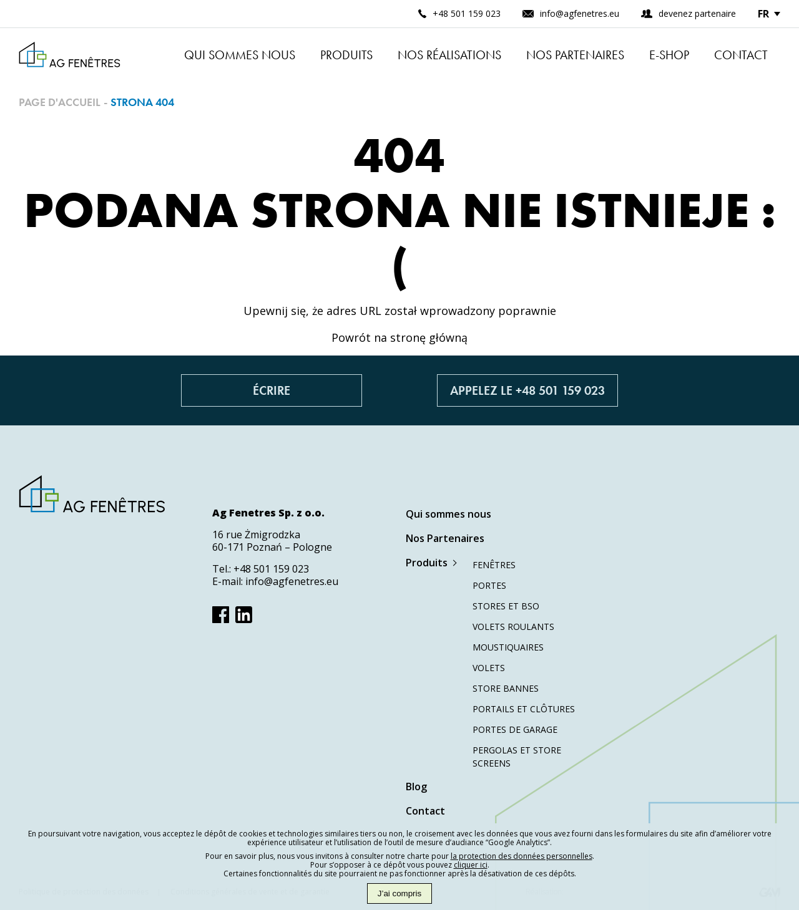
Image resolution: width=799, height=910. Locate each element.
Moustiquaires (508, 647)
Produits (346, 55)
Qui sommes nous (239, 55)
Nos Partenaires (575, 55)
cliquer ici (471, 864)
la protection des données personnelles (521, 856)
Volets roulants (513, 626)
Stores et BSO (506, 606)
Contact (741, 55)
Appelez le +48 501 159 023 (527, 390)
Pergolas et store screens (517, 756)
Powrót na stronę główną (399, 337)
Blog (416, 786)
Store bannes (506, 688)
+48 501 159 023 (271, 569)
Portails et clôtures (524, 709)
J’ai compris (399, 893)
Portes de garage (515, 729)
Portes (489, 585)
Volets (489, 668)
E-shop (669, 55)
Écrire (271, 390)
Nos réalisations (449, 55)
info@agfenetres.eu (291, 581)
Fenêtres (494, 565)
